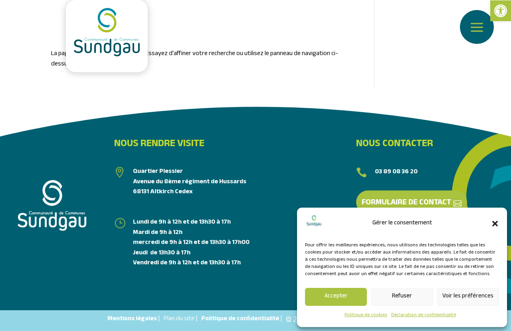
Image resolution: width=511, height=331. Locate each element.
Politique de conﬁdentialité (240, 319)
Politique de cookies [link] (366, 315)
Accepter (336, 296)
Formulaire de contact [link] (406, 203)
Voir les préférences (467, 296)
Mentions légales (132, 319)
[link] (500, 10)
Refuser (402, 296)
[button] (495, 224)
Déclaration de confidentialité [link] (423, 315)
